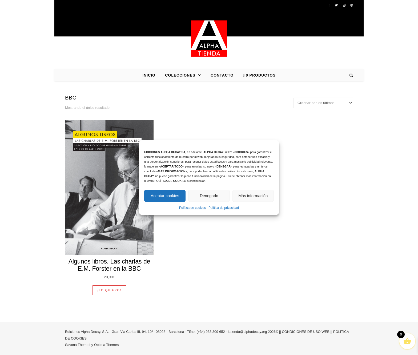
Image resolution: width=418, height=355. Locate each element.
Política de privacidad (223, 207)
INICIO (148, 75)
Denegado (209, 195)
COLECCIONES (180, 75)
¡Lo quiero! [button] (109, 290)
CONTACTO (222, 75)
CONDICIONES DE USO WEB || (307, 332)
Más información (253, 195)
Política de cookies (192, 207)
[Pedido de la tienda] (323, 103)
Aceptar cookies (165, 195)
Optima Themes (106, 345)
